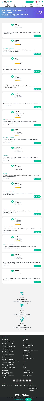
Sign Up (24, 365)
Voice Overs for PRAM (6, 352)
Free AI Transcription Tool (7, 373)
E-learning (31, 5)
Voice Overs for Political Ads (8, 354)
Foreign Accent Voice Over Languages (30, 350)
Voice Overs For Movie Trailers (8, 367)
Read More (14, 15)
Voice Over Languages (27, 348)
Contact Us (25, 369)
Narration (38, 5)
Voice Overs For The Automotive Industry (10, 360)
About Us (24, 367)
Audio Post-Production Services (8, 369)
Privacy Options (26, 373)
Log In (24, 364)
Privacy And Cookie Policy (28, 372)
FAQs (24, 342)
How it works (25, 339)
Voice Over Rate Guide (27, 344)
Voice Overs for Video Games (8, 349)
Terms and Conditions (27, 370)
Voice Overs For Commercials (8, 341)
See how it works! (38, 11)
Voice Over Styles (26, 353)
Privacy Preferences (18, 399)
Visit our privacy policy (32, 397)
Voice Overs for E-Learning (7, 343)
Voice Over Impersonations (28, 358)
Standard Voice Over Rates (28, 345)
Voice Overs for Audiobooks (7, 351)
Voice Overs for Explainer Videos (8, 346)
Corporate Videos (22, 5)
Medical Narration (6, 357)
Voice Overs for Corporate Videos (9, 344)
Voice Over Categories (27, 352)
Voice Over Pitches (26, 355)
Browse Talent (8, 5)
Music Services (5, 370)
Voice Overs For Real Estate (7, 359)
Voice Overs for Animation (7, 356)
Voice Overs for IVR (6, 348)
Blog (24, 340)
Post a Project (29, 1)
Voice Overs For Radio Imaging (8, 364)
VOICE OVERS (5, 339)
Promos (14, 5)
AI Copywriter (5, 377)
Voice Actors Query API (27, 375)
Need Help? (39, 13)
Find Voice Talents (26, 347)
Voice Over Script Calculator (8, 375)
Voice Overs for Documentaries (8, 365)
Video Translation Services (7, 372)
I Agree (28, 399)
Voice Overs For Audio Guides (8, 362)
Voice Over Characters (27, 356)
